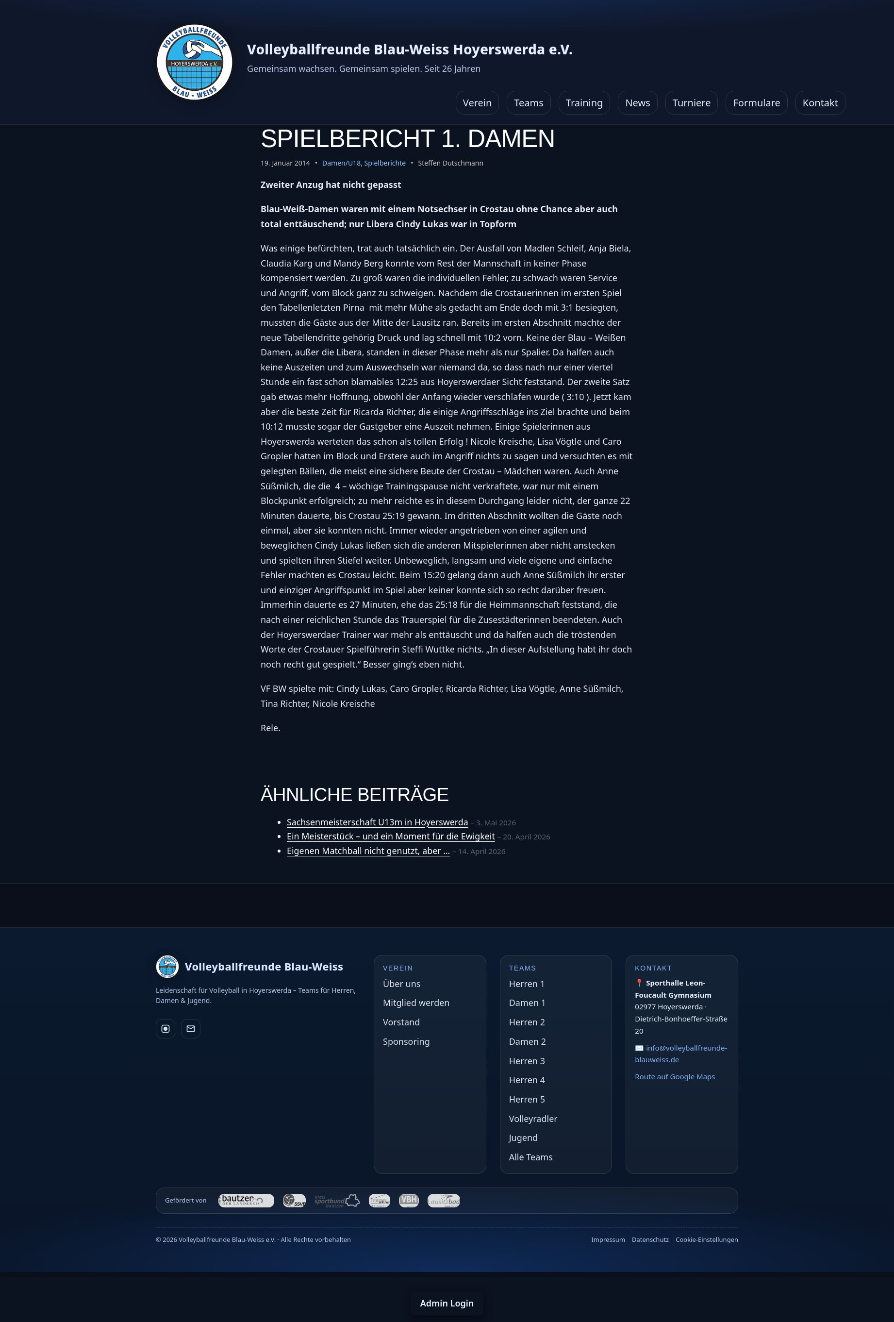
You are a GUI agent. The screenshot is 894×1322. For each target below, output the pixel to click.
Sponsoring (406, 1041)
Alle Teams (531, 1157)
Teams (529, 102)
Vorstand (401, 1022)
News (637, 102)
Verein (477, 102)
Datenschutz (650, 1239)
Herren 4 (527, 1080)
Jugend (523, 1137)
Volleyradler (533, 1118)
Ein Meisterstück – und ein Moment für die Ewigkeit (392, 836)
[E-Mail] (190, 1028)
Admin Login (447, 1303)
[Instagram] (165, 1028)
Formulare (756, 102)
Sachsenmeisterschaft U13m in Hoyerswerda (378, 822)
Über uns (401, 983)
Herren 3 (527, 1061)
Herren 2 (527, 1022)
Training (584, 102)
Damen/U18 (341, 162)
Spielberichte (385, 162)
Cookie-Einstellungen (707, 1239)
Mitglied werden (416, 1002)
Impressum (608, 1239)
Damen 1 (527, 1002)
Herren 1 (527, 983)
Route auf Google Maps (675, 1076)
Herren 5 (527, 1099)
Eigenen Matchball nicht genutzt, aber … (369, 850)
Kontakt (820, 102)
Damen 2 (527, 1041)
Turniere (692, 102)
